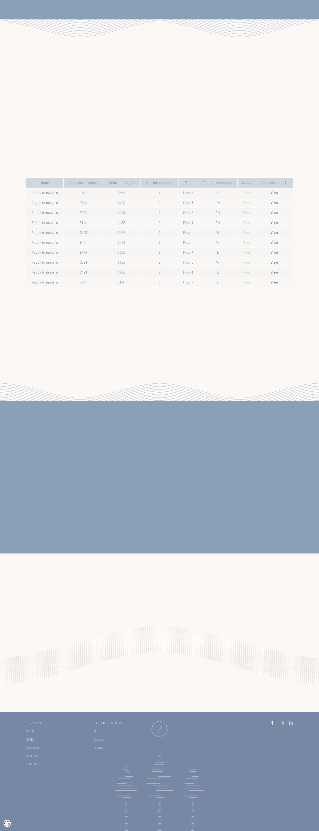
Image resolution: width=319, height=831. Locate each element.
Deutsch (99, 740)
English (98, 748)
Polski (98, 731)
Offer (30, 731)
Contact (32, 764)
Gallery (31, 756)
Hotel (30, 740)
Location (32, 748)
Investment (34, 723)
